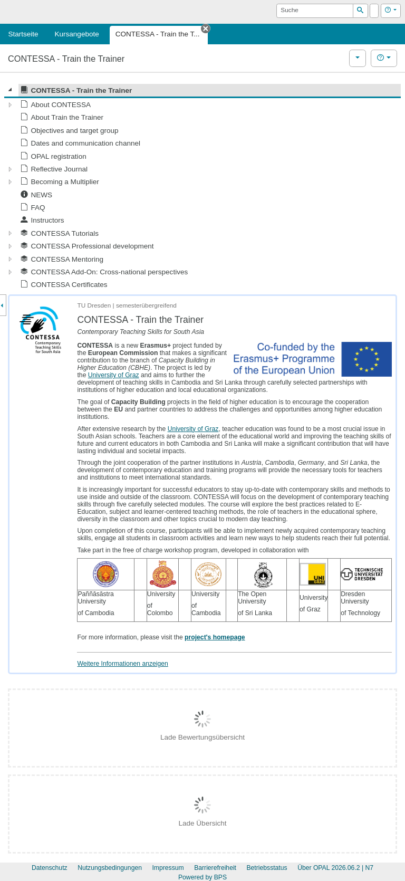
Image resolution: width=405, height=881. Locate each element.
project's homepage (215, 637)
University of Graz (113, 375)
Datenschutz (50, 868)
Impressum (168, 868)
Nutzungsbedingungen (110, 868)
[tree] (202, 187)
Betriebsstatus (266, 868)
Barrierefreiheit (215, 868)
